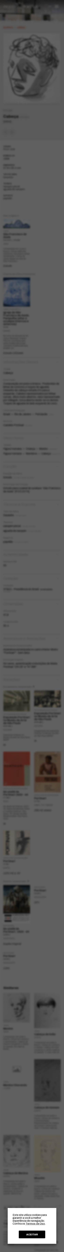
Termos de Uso (35, 1223)
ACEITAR (32, 1234)
